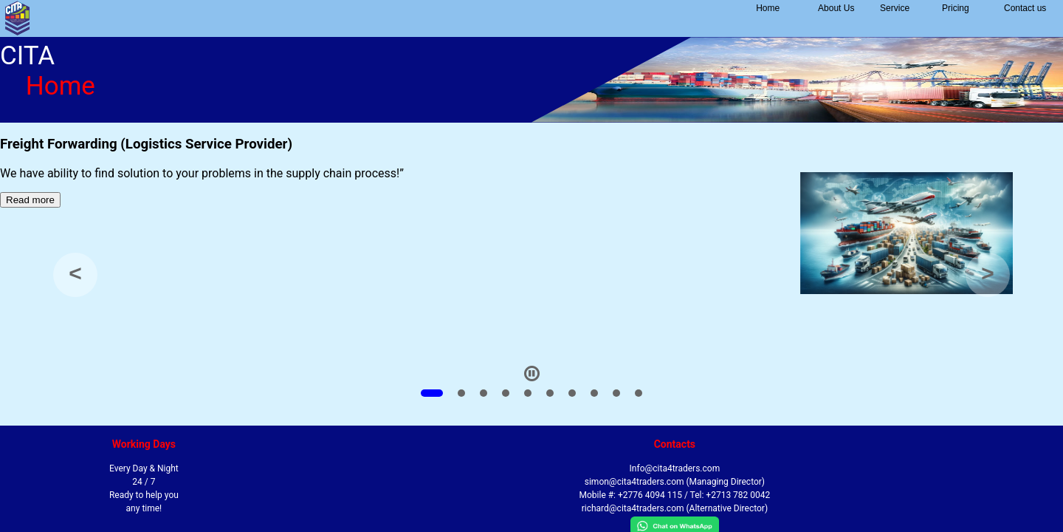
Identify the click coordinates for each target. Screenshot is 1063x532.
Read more (30, 199)
